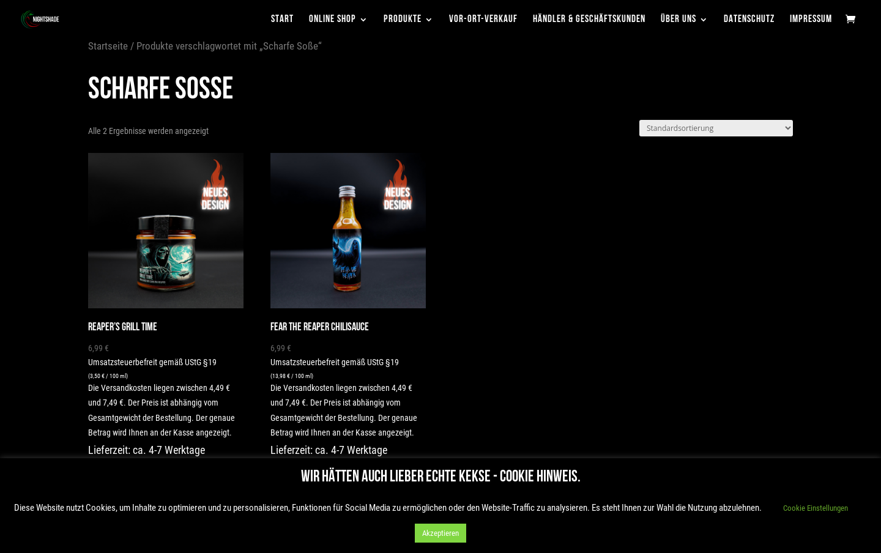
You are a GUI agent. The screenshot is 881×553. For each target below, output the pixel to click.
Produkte (403, 19)
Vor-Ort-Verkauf (483, 19)
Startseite (108, 46)
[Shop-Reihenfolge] (716, 128)
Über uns (678, 19)
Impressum (811, 19)
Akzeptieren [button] (440, 533)
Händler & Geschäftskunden (589, 19)
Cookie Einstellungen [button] (815, 508)
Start (282, 19)
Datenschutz (749, 19)
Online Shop (332, 19)
